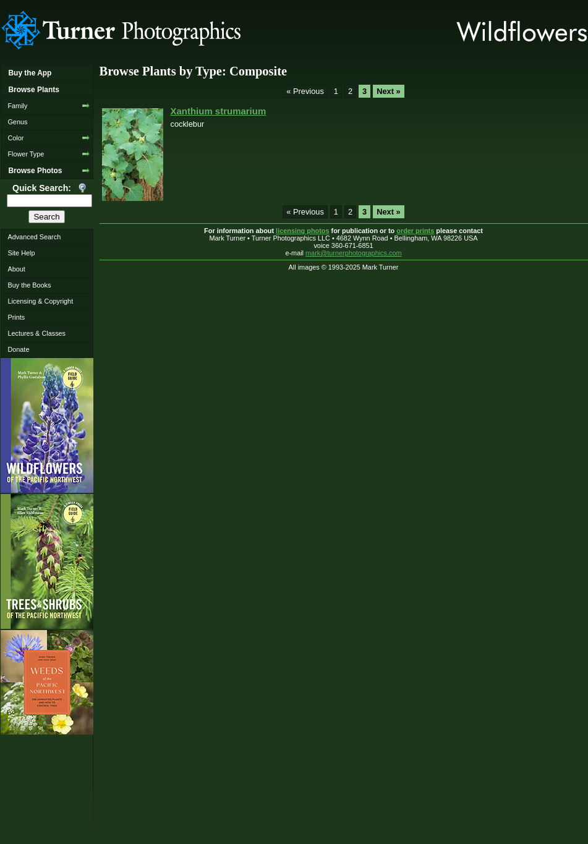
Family (17, 105)
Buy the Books (29, 285)
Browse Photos (35, 170)
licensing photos (302, 230)
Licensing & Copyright (40, 301)
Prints (16, 317)
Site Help (21, 253)
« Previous (304, 91)
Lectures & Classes (36, 333)
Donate (18, 349)
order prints (415, 230)
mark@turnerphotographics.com (353, 253)
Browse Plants (33, 89)
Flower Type (25, 154)
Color (15, 138)
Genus (17, 122)
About (16, 269)
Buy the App (29, 73)
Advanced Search (34, 237)
